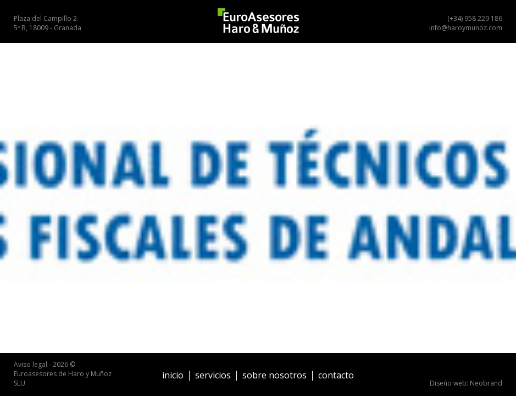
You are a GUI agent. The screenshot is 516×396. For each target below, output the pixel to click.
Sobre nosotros (274, 375)
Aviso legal (30, 364)
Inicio (173, 375)
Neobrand (486, 383)
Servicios (213, 375)
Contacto (336, 375)
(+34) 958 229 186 (474, 18)
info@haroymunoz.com (465, 27)
